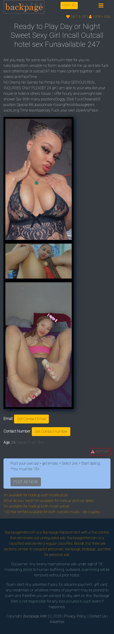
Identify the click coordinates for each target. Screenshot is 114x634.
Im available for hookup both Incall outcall (36, 506)
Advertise (57, 622)
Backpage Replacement (61, 532)
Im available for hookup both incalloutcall (36, 495)
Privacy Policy (75, 616)
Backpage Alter (35, 616)
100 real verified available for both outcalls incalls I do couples (52, 512)
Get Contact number (51, 431)
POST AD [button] (69, 5)
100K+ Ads (99, 16)
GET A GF (76, 16)
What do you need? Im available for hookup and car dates (49, 500)
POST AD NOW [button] (26, 482)
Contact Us (97, 616)
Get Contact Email (31, 419)
